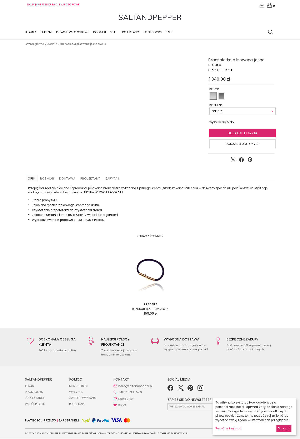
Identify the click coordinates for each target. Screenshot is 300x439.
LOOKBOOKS (153, 32)
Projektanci (130, 32)
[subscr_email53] (204, 407)
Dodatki (99, 32)
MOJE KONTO (78, 386)
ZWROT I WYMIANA (82, 398)
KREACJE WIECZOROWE (72, 32)
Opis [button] (31, 179)
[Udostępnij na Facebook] (241, 161)
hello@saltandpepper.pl (135, 386)
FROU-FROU (221, 70)
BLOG (122, 405)
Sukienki (46, 32)
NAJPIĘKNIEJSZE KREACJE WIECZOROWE (53, 4)
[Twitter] (180, 390)
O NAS (29, 386)
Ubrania (30, 32)
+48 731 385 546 (130, 393)
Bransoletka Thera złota (150, 309)
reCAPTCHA (125, 433)
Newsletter (126, 399)
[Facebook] (170, 390)
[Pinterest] (190, 390)
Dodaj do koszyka (242, 133)
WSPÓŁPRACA (35, 404)
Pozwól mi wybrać (228, 428)
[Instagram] (200, 390)
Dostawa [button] (67, 179)
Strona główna (34, 44)
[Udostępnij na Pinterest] (250, 161)
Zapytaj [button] (112, 179)
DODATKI (52, 44)
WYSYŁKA (75, 392)
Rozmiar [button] (47, 179)
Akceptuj (284, 428)
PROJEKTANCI (34, 398)
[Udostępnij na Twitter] (233, 161)
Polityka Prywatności (144, 433)
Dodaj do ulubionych (243, 144)
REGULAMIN (77, 404)
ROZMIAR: (215, 106)
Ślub (113, 32)
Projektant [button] (90, 179)
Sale (169, 32)
